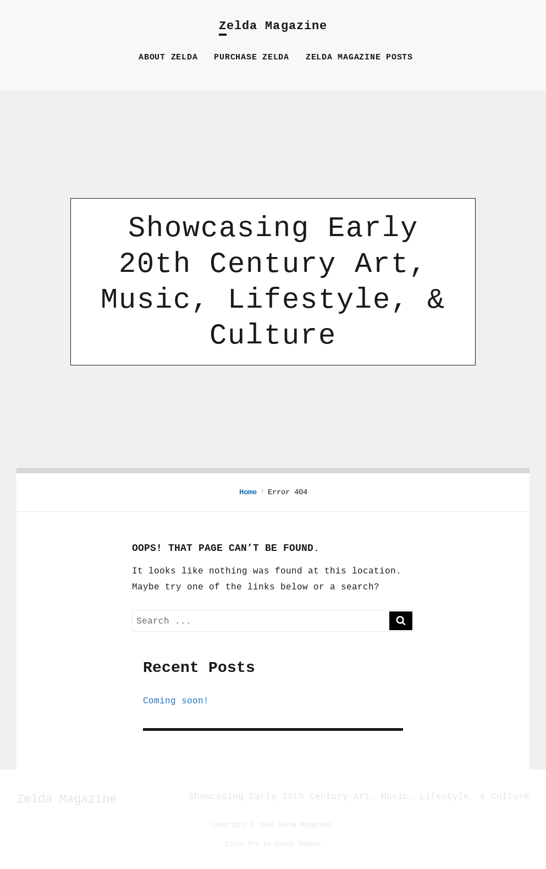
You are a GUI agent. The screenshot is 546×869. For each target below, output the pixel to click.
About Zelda (168, 57)
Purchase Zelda (251, 57)
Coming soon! (176, 701)
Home (248, 492)
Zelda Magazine (273, 26)
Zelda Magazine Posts (359, 57)
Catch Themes (298, 843)
